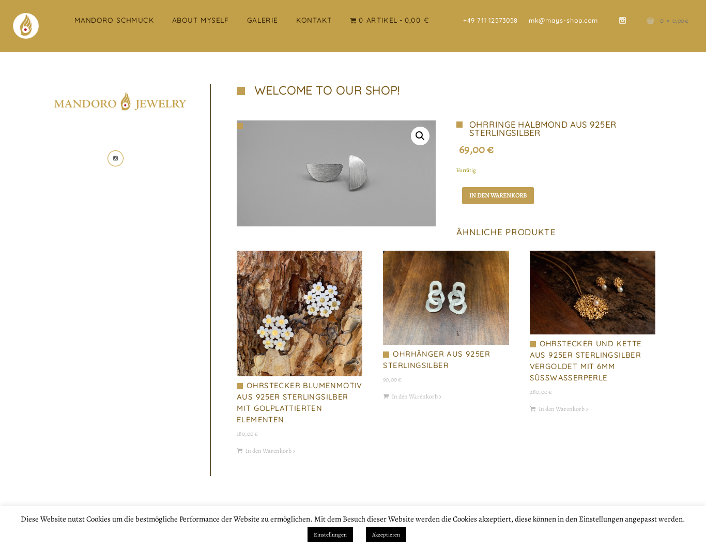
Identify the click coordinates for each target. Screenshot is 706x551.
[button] (420, 136)
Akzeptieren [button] (386, 535)
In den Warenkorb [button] (268, 451)
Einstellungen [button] (330, 535)
